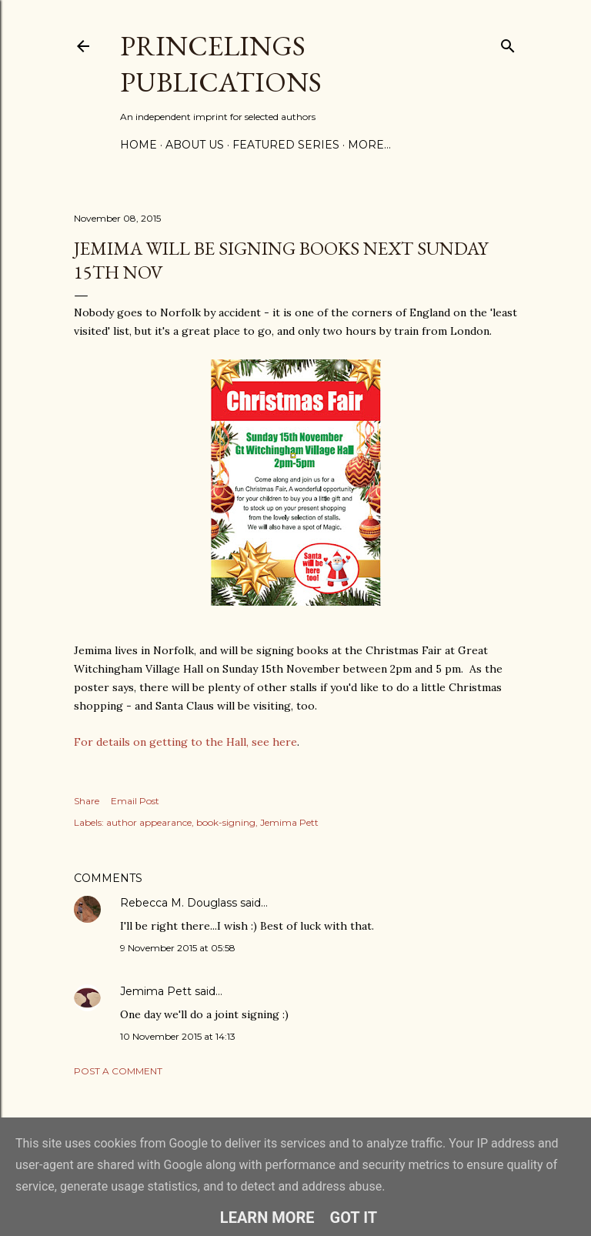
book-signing (225, 822)
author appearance (149, 822)
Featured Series (285, 145)
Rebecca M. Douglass (178, 903)
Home (138, 145)
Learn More (267, 1217)
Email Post (135, 801)
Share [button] (86, 801)
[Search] (508, 43)
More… (369, 145)
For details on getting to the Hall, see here (185, 742)
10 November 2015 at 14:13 (177, 1036)
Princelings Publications (221, 64)
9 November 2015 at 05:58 (177, 948)
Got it (354, 1217)
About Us (194, 145)
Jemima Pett (289, 822)
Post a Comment (118, 1071)
